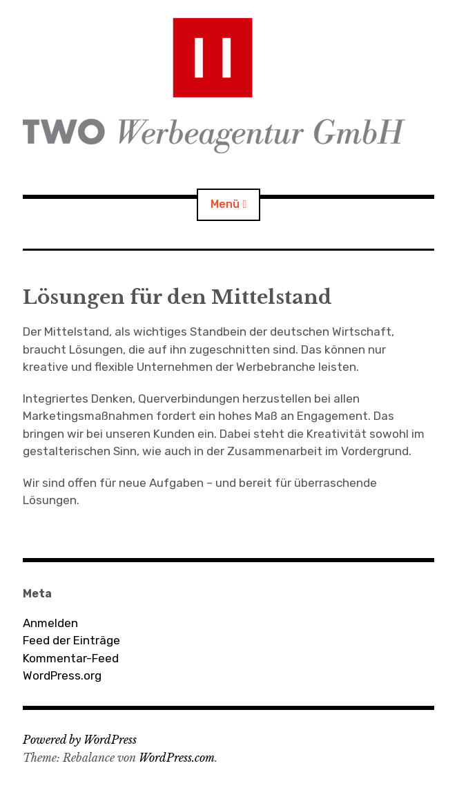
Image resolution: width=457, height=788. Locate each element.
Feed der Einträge (71, 640)
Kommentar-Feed (71, 658)
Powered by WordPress (80, 740)
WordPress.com (177, 758)
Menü (225, 204)
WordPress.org (62, 675)
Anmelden (50, 623)
